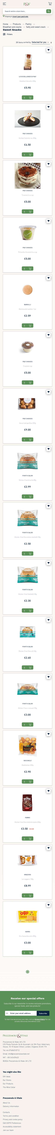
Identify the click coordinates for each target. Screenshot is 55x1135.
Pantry (29, 24)
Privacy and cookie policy (12, 1119)
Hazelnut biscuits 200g (27, 81)
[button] (48, 50)
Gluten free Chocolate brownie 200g (28, 822)
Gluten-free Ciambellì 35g (27, 594)
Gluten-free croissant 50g (27, 708)
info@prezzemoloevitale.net (18, 1054)
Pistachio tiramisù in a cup (27, 252)
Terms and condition (11, 1116)
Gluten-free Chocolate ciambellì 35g (27, 537)
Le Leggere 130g (27, 879)
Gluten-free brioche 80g (27, 480)
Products (17, 24)
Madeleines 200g (27, 765)
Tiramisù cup (27, 366)
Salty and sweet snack (36, 27)
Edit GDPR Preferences (12, 1123)
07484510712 (13, 1050)
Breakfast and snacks (12, 27)
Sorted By (27, 42)
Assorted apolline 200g (27, 423)
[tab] (7, 34)
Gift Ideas (6, 1076)
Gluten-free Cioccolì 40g (27, 651)
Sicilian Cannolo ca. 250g (27, 138)
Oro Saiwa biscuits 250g (27, 936)
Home (6, 24)
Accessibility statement (12, 1126)
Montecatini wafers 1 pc (27, 309)
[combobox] (27, 11)
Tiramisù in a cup (28, 195)
